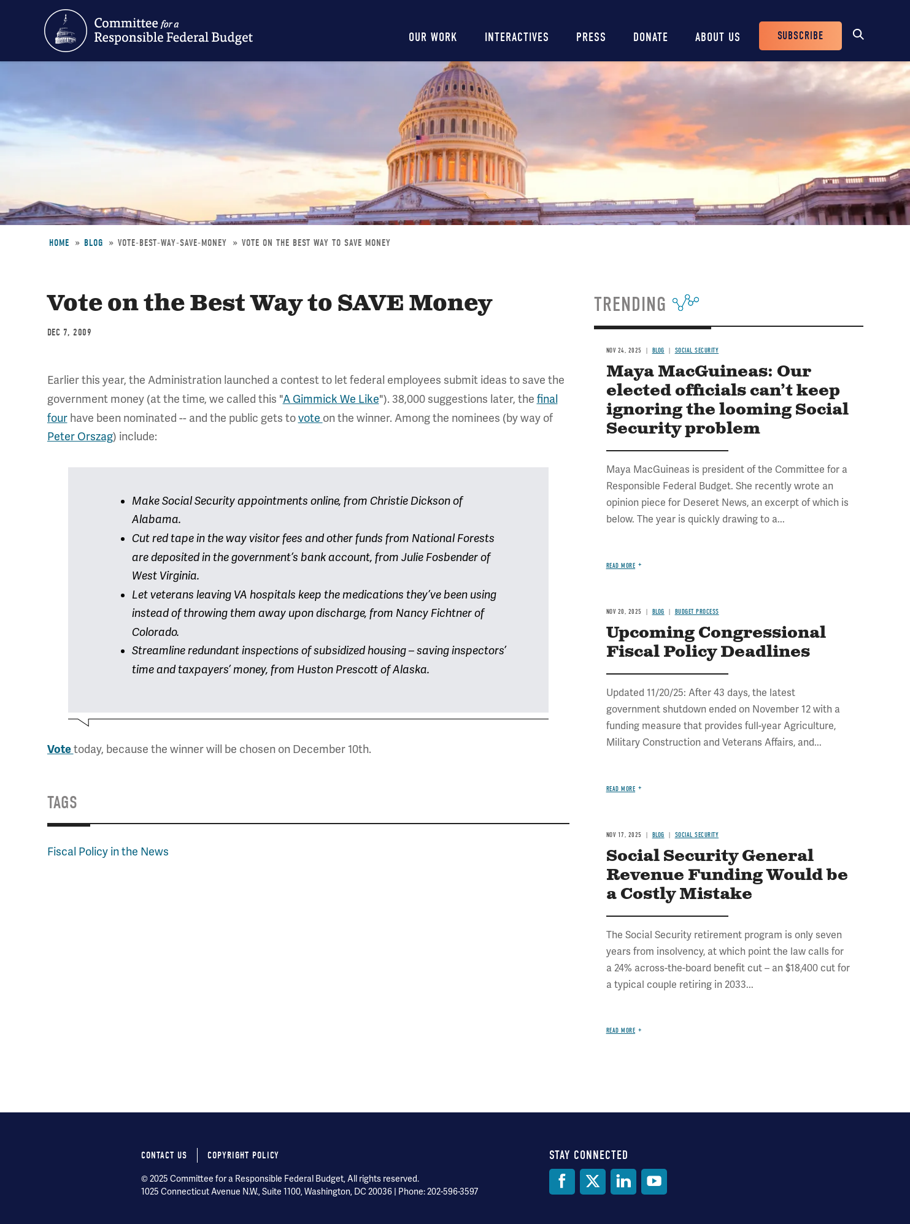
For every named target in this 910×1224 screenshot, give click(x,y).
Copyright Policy (243, 1155)
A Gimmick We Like (331, 399)
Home (59, 242)
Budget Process (697, 612)
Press (591, 37)
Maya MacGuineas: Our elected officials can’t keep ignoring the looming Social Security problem (727, 400)
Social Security (697, 350)
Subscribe (800, 35)
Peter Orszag (80, 436)
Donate (650, 37)
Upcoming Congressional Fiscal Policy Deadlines (716, 642)
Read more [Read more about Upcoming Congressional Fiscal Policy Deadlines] (621, 789)
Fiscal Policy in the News (108, 851)
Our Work (433, 37)
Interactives (517, 37)
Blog (93, 242)
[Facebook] (562, 1182)
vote (310, 418)
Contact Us (164, 1155)
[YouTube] (654, 1182)
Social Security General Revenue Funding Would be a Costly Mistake (727, 875)
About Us (718, 37)
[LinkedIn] (623, 1182)
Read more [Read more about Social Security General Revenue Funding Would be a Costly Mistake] (621, 1031)
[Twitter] (593, 1182)
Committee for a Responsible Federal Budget (148, 30)
